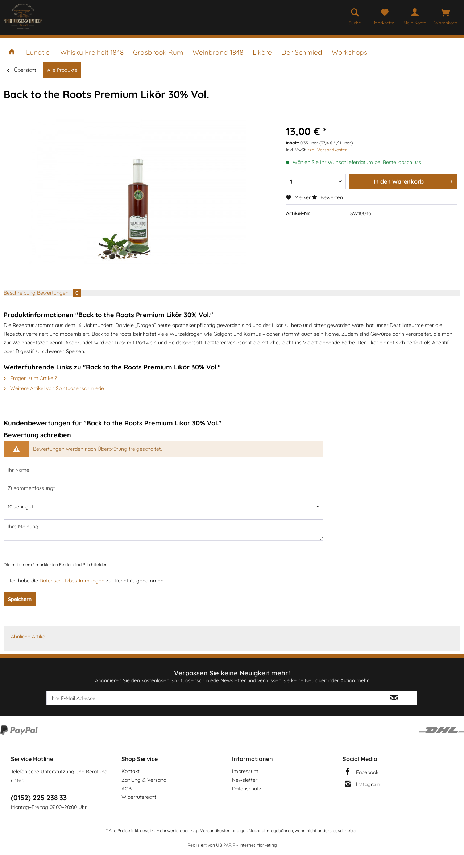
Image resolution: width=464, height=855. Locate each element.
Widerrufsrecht (138, 797)
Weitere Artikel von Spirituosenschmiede (54, 388)
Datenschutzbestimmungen (72, 580)
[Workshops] (349, 52)
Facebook (367, 772)
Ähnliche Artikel (28, 636)
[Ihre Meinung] (163, 530)
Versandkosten (215, 830)
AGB (126, 788)
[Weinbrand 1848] (218, 52)
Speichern (20, 599)
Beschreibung (20, 293)
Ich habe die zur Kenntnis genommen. (87, 580)
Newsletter (244, 780)
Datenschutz (246, 788)
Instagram (368, 784)
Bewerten (327, 197)
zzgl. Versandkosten (327, 149)
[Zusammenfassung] (163, 488)
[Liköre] (262, 52)
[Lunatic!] (38, 52)
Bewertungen (59, 293)
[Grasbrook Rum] (158, 52)
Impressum (245, 771)
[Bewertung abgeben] (163, 506)
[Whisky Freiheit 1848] (91, 52)
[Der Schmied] (302, 52)
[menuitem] (354, 15)
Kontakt (130, 771)
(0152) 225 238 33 (39, 797)
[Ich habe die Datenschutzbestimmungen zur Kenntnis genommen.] (6, 580)
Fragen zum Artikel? (30, 378)
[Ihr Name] (163, 470)
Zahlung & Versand (143, 780)
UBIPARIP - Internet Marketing (246, 845)
